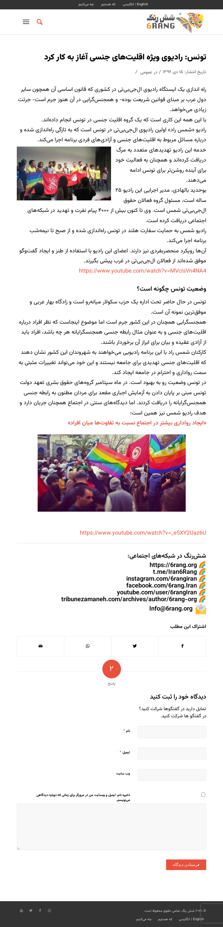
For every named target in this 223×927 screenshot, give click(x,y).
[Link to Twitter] (30, 910)
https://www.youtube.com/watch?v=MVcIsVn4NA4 (142, 271)
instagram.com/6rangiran (161, 579)
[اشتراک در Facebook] (182, 646)
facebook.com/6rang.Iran (161, 586)
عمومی (146, 72)
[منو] (27, 22)
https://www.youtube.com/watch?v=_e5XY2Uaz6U (143, 533)
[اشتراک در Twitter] (135, 646)
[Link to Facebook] (40, 910)
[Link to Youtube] (21, 910)
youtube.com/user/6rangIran (157, 593)
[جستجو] (39, 22)
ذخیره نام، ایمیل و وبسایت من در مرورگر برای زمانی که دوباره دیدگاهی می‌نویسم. (83, 798)
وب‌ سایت (123, 773)
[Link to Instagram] (49, 910)
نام (126, 731)
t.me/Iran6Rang (175, 572)
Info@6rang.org (171, 609)
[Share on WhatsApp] (87, 646)
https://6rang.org (173, 565)
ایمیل (125, 752)
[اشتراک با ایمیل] (40, 646)
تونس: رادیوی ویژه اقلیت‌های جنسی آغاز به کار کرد (125, 57)
